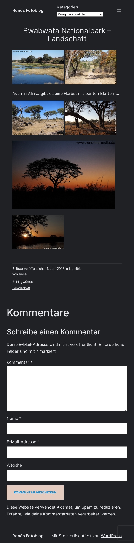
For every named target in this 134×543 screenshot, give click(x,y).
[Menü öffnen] (119, 10)
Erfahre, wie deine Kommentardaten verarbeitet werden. (61, 514)
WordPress (111, 535)
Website (14, 465)
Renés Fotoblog (27, 10)
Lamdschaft (21, 288)
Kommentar (19, 362)
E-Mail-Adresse (23, 441)
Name (14, 418)
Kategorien (67, 7)
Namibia (75, 268)
